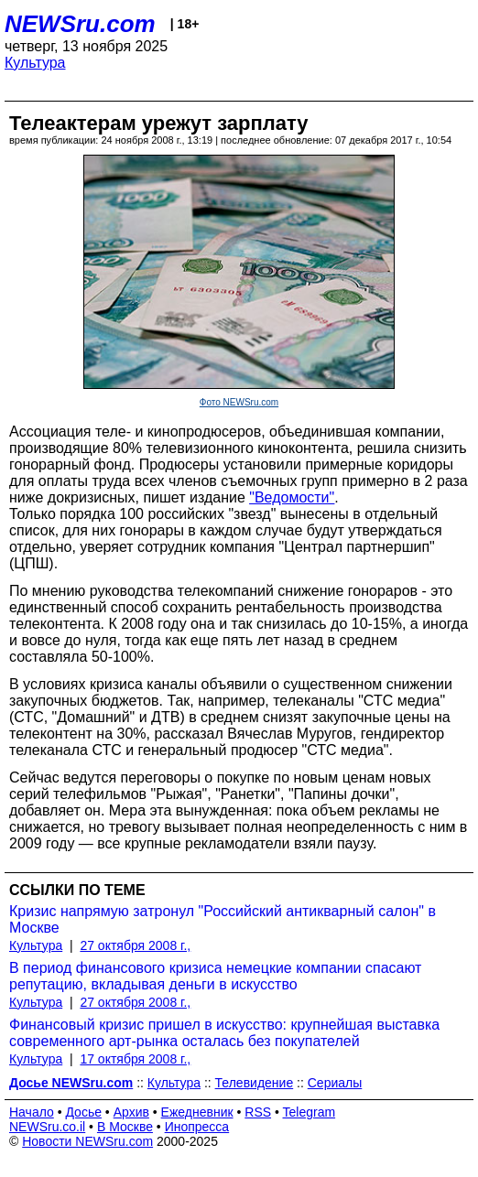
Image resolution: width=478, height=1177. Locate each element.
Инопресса (197, 1126)
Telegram (309, 1112)
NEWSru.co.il (47, 1126)
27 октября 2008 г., (135, 945)
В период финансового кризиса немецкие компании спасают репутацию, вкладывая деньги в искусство (215, 976)
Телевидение (254, 1082)
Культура (35, 62)
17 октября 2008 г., (135, 1059)
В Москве (125, 1126)
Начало (31, 1112)
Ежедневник (197, 1112)
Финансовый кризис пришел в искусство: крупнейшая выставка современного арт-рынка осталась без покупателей (224, 1033)
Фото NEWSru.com (239, 402)
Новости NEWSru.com (87, 1141)
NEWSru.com (80, 24)
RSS (257, 1112)
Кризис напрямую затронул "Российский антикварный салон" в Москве (222, 919)
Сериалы (335, 1082)
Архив (131, 1112)
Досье (83, 1112)
